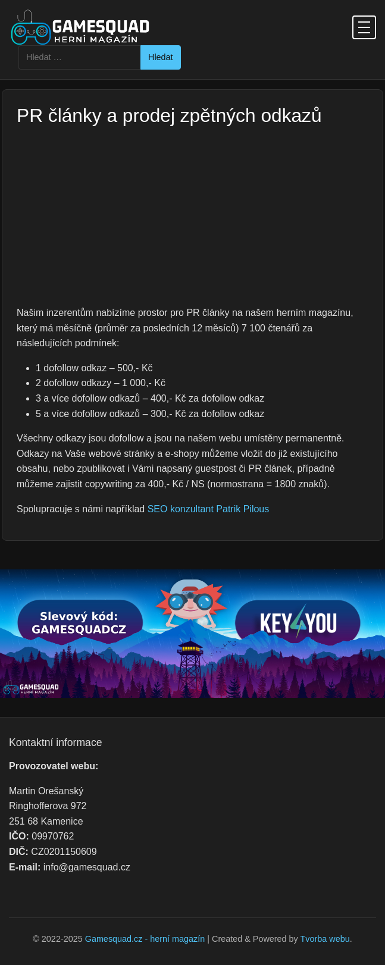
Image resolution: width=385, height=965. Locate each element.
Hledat (160, 57)
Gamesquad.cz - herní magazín (145, 939)
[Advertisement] (192, 216)
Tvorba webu (325, 939)
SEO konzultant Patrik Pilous (209, 509)
